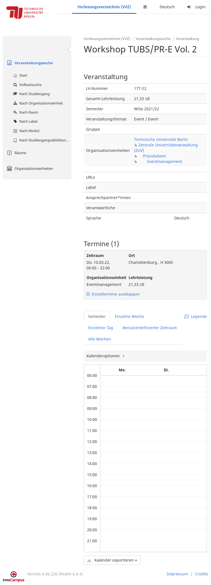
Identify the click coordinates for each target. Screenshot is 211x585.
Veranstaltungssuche (29, 62)
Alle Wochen (99, 339)
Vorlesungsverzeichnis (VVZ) (104, 6)
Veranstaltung (187, 38)
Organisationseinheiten (29, 168)
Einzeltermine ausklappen (113, 294)
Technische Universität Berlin (161, 139)
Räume (15, 152)
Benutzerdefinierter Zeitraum (150, 327)
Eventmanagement (164, 161)
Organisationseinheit (103, 277)
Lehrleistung (140, 277)
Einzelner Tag (100, 327)
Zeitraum (95, 255)
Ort (132, 255)
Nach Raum (25, 112)
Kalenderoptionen (104, 355)
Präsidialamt (154, 156)
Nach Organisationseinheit (37, 103)
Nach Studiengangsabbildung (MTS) (41, 140)
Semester (97, 316)
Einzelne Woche (129, 316)
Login (196, 6)
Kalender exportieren (112, 560)
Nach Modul (25, 130)
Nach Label (24, 121)
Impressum (177, 573)
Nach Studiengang (31, 93)
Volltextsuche (26, 84)
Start (19, 75)
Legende (195, 316)
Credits (201, 573)
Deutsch (167, 6)
